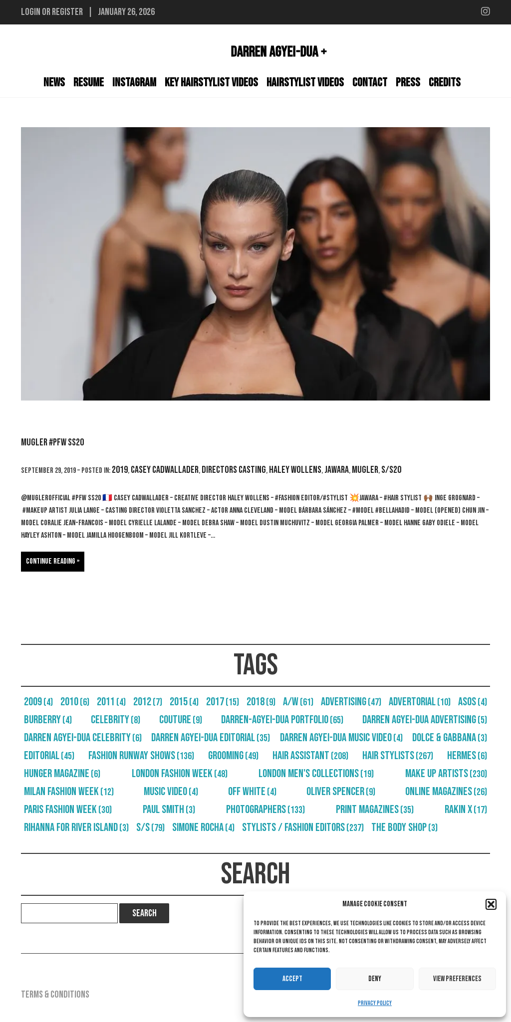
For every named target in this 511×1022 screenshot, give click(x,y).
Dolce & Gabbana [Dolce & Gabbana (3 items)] (449, 738)
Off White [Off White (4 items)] (252, 792)
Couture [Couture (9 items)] (180, 720)
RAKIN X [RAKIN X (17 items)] (466, 810)
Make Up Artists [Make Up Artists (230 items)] (446, 774)
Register (67, 12)
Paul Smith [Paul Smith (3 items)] (169, 810)
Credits (445, 82)
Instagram (134, 82)
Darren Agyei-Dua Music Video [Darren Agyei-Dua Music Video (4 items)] (341, 738)
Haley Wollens (295, 470)
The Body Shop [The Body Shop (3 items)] (404, 827)
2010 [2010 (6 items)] (74, 702)
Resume (88, 82)
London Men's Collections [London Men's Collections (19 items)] (316, 774)
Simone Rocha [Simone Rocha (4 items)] (203, 827)
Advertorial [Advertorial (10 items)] (420, 702)
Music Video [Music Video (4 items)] (171, 792)
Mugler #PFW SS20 (52, 442)
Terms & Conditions (55, 995)
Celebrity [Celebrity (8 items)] (115, 720)
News (54, 82)
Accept (292, 979)
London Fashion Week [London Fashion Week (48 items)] (180, 774)
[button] (491, 904)
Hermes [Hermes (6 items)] (467, 756)
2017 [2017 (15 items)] (222, 702)
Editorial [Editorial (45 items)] (49, 756)
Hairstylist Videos (305, 82)
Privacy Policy (375, 1003)
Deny (374, 979)
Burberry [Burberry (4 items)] (48, 720)
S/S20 (391, 470)
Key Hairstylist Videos (211, 82)
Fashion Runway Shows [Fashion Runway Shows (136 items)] (141, 756)
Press (408, 82)
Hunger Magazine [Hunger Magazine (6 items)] (62, 774)
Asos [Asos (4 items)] (472, 702)
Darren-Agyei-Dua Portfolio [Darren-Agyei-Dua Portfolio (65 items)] (282, 720)
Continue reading (50, 561)
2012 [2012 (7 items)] (147, 702)
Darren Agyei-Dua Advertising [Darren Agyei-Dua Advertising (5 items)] (424, 720)
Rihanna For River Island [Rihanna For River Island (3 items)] (76, 827)
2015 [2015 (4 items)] (184, 702)
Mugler (365, 470)
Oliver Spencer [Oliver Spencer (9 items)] (340, 792)
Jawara (336, 470)
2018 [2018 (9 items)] (261, 702)
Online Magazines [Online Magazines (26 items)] (446, 792)
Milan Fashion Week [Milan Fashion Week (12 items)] (69, 792)
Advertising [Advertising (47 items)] (351, 702)
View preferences (457, 979)
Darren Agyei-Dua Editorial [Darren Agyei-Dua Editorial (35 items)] (210, 738)
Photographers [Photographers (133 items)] (265, 810)
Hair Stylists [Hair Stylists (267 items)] (397, 756)
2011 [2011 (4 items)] (111, 702)
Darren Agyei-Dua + (279, 52)
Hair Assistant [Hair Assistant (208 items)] (310, 756)
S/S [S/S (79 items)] (150, 827)
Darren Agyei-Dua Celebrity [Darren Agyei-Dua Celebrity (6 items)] (83, 738)
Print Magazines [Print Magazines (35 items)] (375, 810)
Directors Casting (234, 470)
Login (30, 12)
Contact (369, 82)
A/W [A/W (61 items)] (298, 702)
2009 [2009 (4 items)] (38, 702)
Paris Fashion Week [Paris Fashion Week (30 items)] (68, 810)
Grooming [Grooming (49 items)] (233, 756)
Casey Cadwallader (165, 470)
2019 (120, 470)
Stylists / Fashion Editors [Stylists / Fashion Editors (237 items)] (303, 827)
